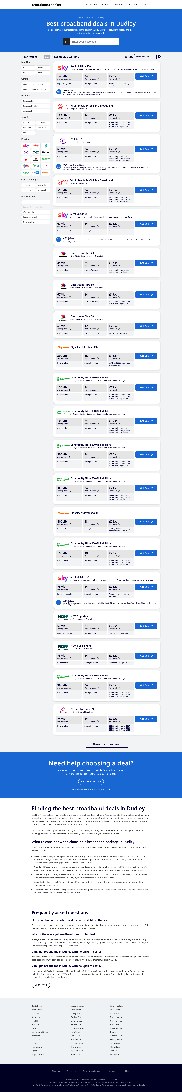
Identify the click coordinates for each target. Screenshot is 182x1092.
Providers (133, 4)
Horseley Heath (78, 1024)
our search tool (60, 833)
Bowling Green (77, 1006)
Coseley (35, 1013)
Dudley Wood (116, 1017)
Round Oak (76, 1039)
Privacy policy (112, 1071)
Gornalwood (76, 1021)
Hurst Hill (114, 1024)
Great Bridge (116, 1021)
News (127, 1071)
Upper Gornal (38, 1054)
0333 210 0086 (110, 1079)
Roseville (36, 1039)
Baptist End (37, 1006)
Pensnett (36, 1035)
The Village (115, 1047)
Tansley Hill (115, 1043)
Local (145, 4)
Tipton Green (77, 1050)
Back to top (41, 984)
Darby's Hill (115, 1013)
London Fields (77, 1028)
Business (119, 4)
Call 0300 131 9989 (91, 781)
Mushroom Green (40, 1032)
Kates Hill (36, 1028)
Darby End (75, 1013)
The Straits (76, 1047)
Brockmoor (76, 1009)
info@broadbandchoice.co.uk (83, 1079)
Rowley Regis (116, 1039)
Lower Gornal (116, 1028)
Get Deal (146, 76)
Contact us (71, 1071)
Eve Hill (35, 1021)
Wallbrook (75, 1054)
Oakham (114, 1032)
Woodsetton (115, 1054)
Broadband (91, 4)
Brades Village (116, 1006)
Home (80, 17)
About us (56, 1071)
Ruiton (35, 1043)
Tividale (113, 1050)
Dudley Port (76, 1017)
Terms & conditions (91, 1071)
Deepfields (36, 1017)
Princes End (76, 1035)
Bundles (106, 4)
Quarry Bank (116, 1035)
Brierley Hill (37, 1009)
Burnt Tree (115, 1009)
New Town (75, 1032)
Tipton (34, 1050)
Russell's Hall (77, 1043)
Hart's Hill (36, 1024)
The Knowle (37, 1047)
